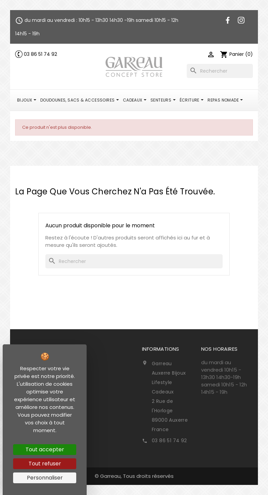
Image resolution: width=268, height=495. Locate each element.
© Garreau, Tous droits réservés (134, 476)
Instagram (241, 20)
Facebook (227, 20)
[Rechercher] (220, 71)
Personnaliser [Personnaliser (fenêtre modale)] (45, 478)
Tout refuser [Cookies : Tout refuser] (45, 463)
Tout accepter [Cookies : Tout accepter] (45, 449)
